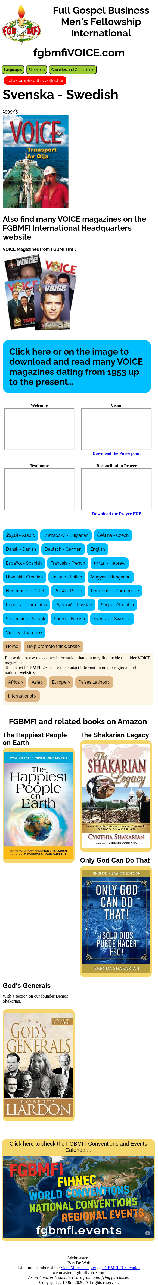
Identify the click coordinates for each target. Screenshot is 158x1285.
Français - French (68, 563)
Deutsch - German (63, 549)
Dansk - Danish (21, 549)
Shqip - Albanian (117, 604)
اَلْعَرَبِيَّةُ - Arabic (20, 535)
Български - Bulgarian (66, 535)
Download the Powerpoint (116, 453)
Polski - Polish (68, 590)
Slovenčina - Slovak (25, 618)
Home (12, 646)
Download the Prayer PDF (116, 513)
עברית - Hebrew (109, 563)
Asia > (37, 682)
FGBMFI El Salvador (121, 1267)
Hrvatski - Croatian (24, 577)
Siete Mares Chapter (78, 1267)
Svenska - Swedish (112, 618)
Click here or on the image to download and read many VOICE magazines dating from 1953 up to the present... (76, 366)
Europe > (61, 682)
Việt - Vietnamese (24, 632)
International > (22, 696)
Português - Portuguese (115, 590)
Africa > (15, 682)
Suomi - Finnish (69, 618)
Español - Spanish (24, 563)
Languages (13, 70)
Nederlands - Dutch (26, 590)
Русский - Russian (73, 604)
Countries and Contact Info (72, 70)
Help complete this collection (34, 80)
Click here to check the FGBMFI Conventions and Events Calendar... (78, 1189)
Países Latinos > (94, 682)
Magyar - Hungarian (111, 577)
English (97, 549)
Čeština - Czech (113, 535)
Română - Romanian (26, 604)
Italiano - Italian (67, 577)
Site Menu (36, 70)
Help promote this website (53, 646)
